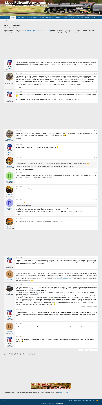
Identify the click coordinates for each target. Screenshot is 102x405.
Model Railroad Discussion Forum (32, 30)
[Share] (94, 60)
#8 (96, 186)
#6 (96, 157)
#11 (96, 257)
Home (6, 17)
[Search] (94, 17)
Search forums (13, 20)
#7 (96, 172)
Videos (42, 17)
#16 (96, 336)
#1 (96, 59)
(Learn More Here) (64, 392)
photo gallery (47, 30)
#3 (96, 91)
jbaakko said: (20, 202)
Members (57, 17)
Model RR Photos (32, 17)
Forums (13, 17)
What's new (21, 17)
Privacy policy (85, 400)
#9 (96, 199)
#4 (96, 130)
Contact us (69, 400)
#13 (96, 284)
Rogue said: (20, 160)
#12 (96, 271)
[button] (25, 17)
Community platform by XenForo (51, 403)
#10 (96, 218)
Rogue (6, 27)
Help (90, 400)
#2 (96, 73)
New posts (6, 20)
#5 (96, 144)
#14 (96, 309)
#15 (96, 323)
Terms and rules (77, 400)
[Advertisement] (51, 45)
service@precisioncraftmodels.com (63, 278)
